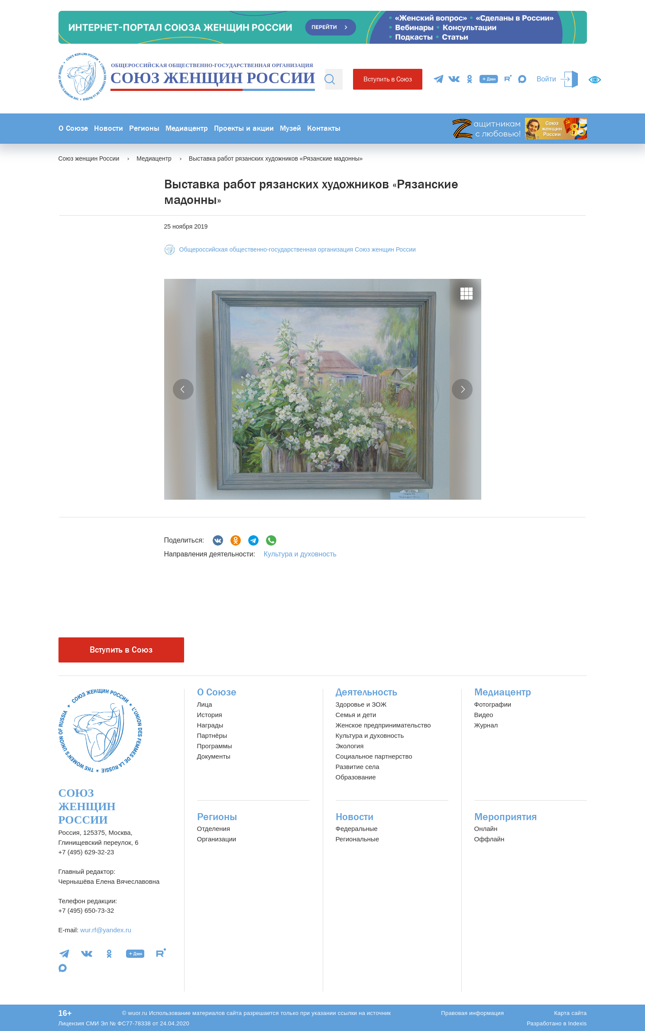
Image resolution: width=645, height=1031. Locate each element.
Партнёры (212, 735)
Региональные (357, 839)
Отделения (213, 828)
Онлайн (486, 828)
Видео (483, 714)
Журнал (486, 725)
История (209, 714)
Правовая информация (472, 1013)
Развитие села (357, 766)
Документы (213, 756)
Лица (204, 704)
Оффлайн (489, 839)
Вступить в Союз (387, 79)
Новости (108, 128)
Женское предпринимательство (383, 725)
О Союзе (73, 128)
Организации (217, 839)
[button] (183, 389)
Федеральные (357, 828)
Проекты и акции (244, 128)
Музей (290, 128)
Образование (356, 777)
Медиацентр (186, 128)
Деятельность (366, 692)
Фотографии (493, 704)
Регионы (144, 128)
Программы (214, 746)
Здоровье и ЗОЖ (361, 704)
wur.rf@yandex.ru (105, 930)
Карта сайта (570, 1013)
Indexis (577, 1023)
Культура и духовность (300, 554)
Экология (350, 746)
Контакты (323, 128)
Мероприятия (505, 817)
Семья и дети (356, 714)
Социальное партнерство (374, 756)
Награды (210, 725)
